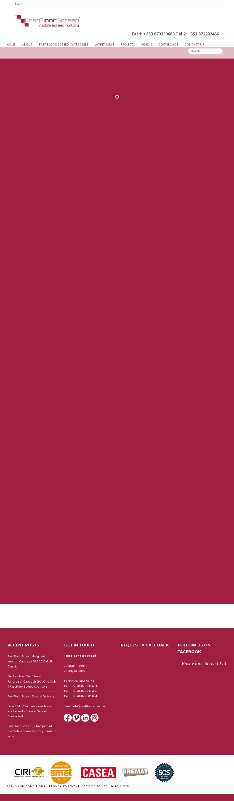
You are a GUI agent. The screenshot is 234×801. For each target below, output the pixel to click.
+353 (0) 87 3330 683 (83, 686)
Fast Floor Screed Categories (63, 44)
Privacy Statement (65, 786)
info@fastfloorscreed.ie (89, 706)
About (27, 44)
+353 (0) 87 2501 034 (83, 696)
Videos (146, 44)
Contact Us (194, 44)
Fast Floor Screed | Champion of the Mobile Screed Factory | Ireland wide (32, 731)
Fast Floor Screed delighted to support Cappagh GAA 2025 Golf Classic (30, 661)
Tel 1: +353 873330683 (153, 34)
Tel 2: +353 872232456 (197, 34)
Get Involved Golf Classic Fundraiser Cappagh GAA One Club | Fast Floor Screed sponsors (32, 681)
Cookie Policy (95, 786)
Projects (128, 44)
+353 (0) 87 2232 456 (83, 691)
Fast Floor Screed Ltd (204, 663)
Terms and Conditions (26, 786)
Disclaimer (120, 786)
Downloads (168, 44)
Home (11, 44)
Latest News (104, 44)
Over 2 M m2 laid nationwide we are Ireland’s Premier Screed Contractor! (29, 711)
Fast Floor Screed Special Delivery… (32, 696)
